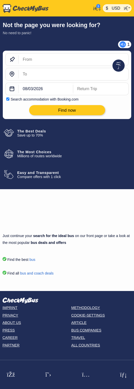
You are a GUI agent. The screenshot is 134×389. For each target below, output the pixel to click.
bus (32, 260)
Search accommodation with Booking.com (45, 99)
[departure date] (46, 89)
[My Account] (95, 8)
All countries (85, 345)
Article (79, 323)
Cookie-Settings (88, 315)
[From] (73, 59)
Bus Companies (86, 330)
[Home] (45, 8)
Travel (78, 338)
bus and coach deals (36, 273)
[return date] (100, 89)
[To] (73, 74)
